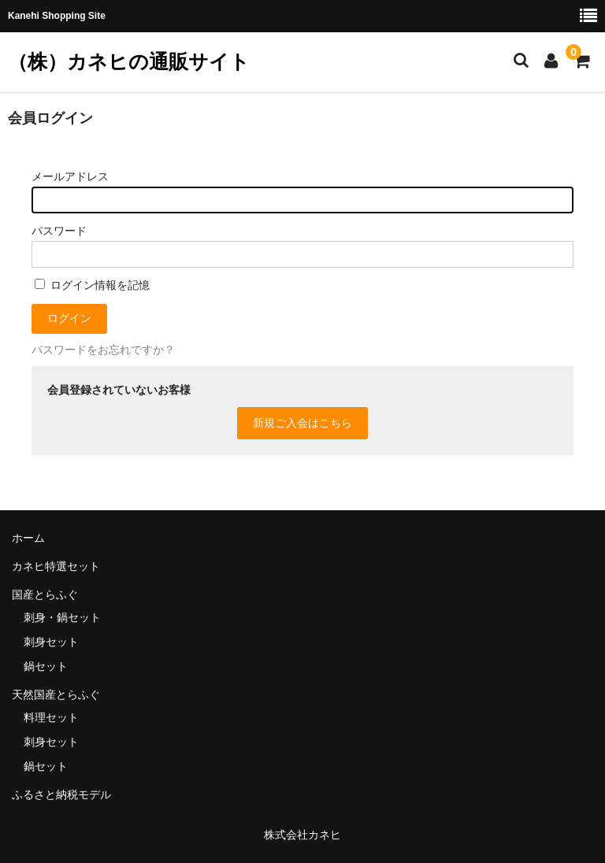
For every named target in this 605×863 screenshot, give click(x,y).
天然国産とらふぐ (56, 694)
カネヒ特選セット (56, 566)
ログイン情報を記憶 (92, 285)
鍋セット (46, 666)
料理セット (51, 717)
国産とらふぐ (45, 594)
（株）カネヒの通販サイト (129, 61)
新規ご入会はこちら (302, 423)
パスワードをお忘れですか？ (103, 349)
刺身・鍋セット (62, 617)
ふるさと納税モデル (61, 794)
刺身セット (51, 641)
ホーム (28, 538)
